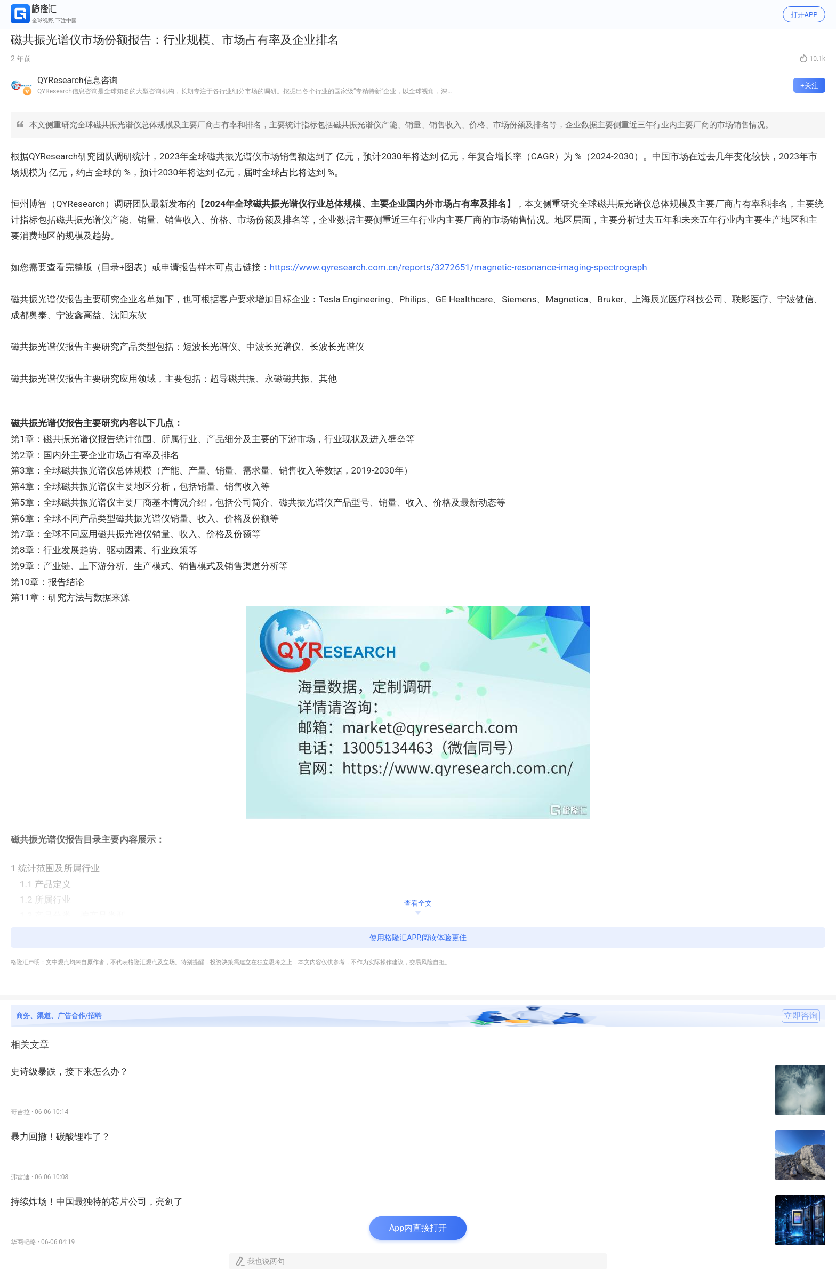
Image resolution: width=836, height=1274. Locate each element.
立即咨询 (801, 1016)
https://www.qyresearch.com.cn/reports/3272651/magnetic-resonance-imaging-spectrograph (458, 267)
